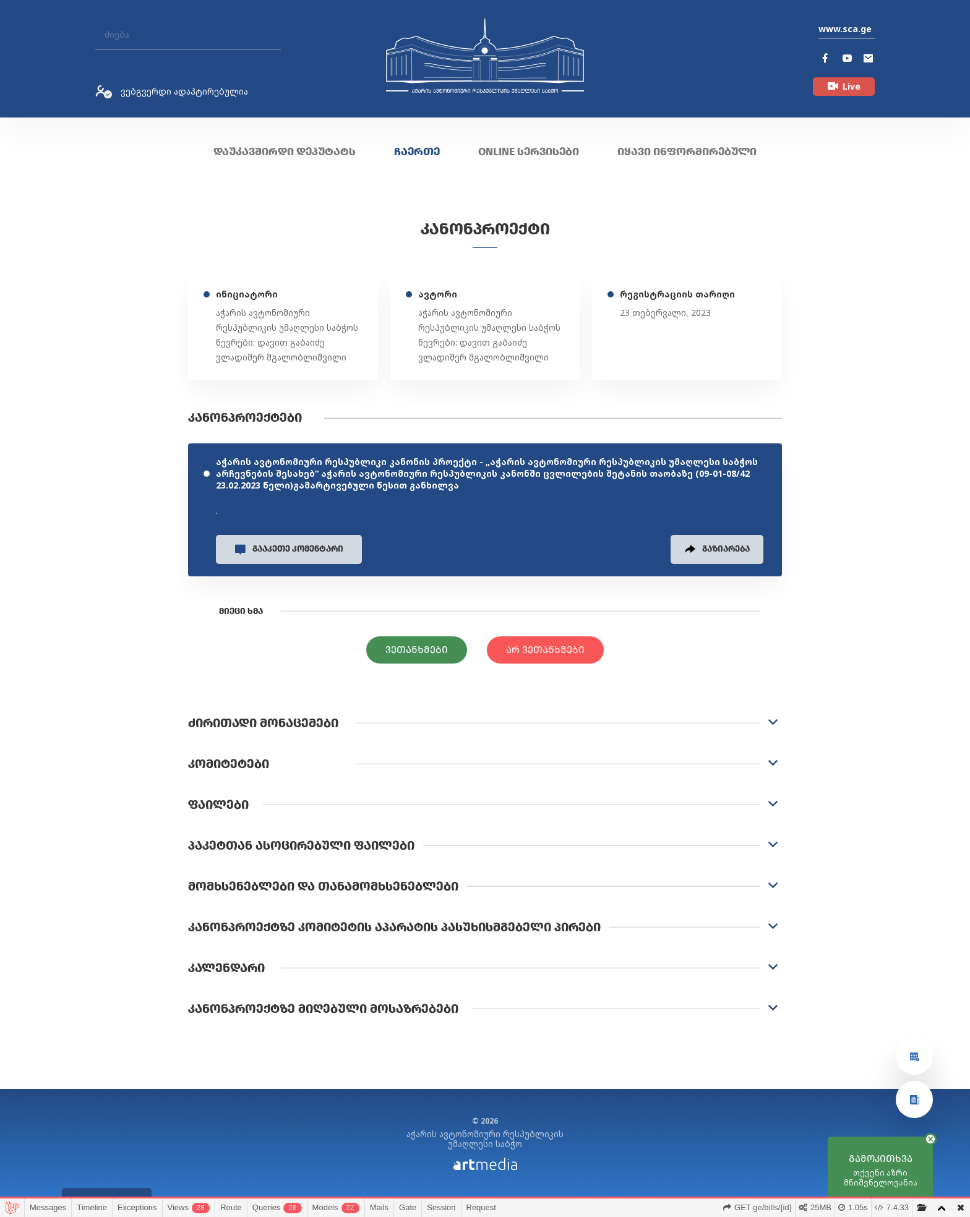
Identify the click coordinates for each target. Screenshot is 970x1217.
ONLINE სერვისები (528, 151)
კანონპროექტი (485, 229)
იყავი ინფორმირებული (687, 151)
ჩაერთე (417, 151)
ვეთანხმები (416, 651)
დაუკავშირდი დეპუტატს (284, 151)
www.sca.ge (845, 29)
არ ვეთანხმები (545, 651)
